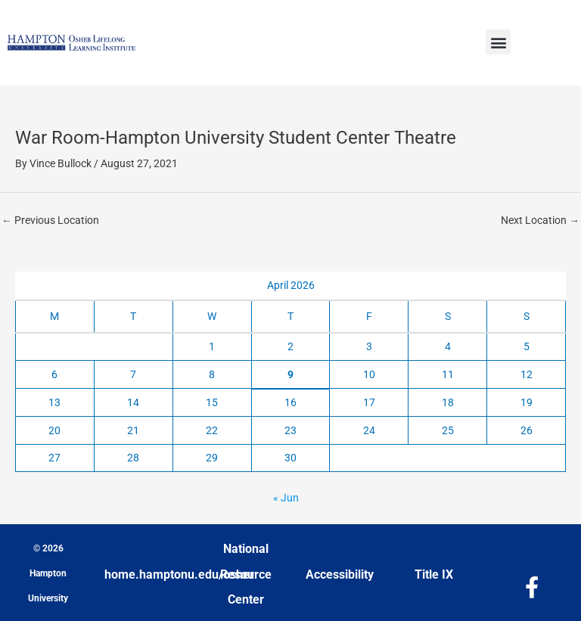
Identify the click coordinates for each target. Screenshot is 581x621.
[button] (498, 41)
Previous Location (50, 220)
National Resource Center (246, 574)
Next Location (540, 220)
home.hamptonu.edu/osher (179, 574)
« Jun (286, 498)
